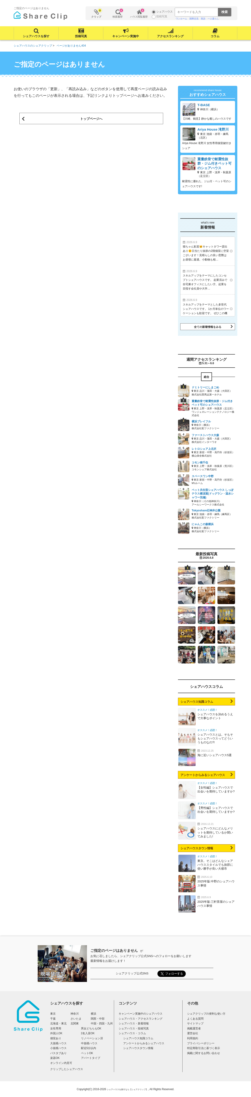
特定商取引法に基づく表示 (203, 1048)
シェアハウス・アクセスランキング (140, 1018)
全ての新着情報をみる (207, 327)
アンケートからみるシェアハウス (202, 775)
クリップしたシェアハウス (66, 1069)
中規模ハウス (89, 1043)
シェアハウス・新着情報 (134, 1023)
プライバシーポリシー (200, 1043)
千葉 (53, 1018)
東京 (53, 1013)
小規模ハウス (58, 1048)
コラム (215, 36)
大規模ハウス (58, 1043)
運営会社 (192, 1033)
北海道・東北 (58, 1023)
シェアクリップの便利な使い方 (206, 1013)
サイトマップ (195, 1023)
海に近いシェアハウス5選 (214, 755)
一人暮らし (213, 18)
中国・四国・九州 (102, 1023)
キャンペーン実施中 (125, 36)
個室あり (55, 1038)
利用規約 (192, 1038)
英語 (203, 18)
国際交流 (194, 18)
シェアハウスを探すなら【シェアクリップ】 (127, 1089)
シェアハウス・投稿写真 (134, 1028)
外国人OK (56, 1033)
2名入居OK (88, 1033)
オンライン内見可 (61, 1063)
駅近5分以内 (88, 1048)
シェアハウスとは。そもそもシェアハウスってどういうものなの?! (215, 738)
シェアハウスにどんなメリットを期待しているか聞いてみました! (215, 832)
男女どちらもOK (91, 1028)
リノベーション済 (92, 1038)
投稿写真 (81, 36)
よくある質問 (195, 1018)
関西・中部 (98, 1018)
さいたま (76, 1018)
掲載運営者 (194, 1028)
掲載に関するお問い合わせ (203, 1053)
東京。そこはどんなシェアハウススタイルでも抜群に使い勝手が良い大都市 (215, 864)
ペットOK (87, 1053)
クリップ (96, 13)
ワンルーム (181, 18)
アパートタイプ (90, 1058)
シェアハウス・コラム (132, 1033)
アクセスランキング (170, 36)
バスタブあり (58, 1053)
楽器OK (55, 1058)
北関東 (75, 1023)
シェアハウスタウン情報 (196, 848)
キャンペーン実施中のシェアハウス (140, 1013)
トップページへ (91, 119)
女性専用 (55, 1028)
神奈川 (75, 1013)
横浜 (93, 1013)
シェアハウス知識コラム (196, 701)
